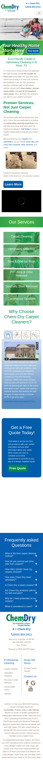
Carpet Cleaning (11, 669)
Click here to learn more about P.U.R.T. (20, 401)
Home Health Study (9, 688)
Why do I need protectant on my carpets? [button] (20, 599)
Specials (7, 694)
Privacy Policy (21, 710)
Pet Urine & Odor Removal (11, 681)
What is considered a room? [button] (18, 606)
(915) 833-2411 (33, 7)
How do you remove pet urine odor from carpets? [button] (19, 562)
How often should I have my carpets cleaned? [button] (18, 570)
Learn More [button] (13, 184)
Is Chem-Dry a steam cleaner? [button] (20, 585)
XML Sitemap (33, 710)
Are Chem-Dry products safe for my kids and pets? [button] (20, 591)
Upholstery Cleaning (8, 674)
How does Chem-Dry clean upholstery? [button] (18, 578)
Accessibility (9, 710)
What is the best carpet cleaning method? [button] (20, 554)
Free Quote (33, 51)
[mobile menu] (39, 13)
